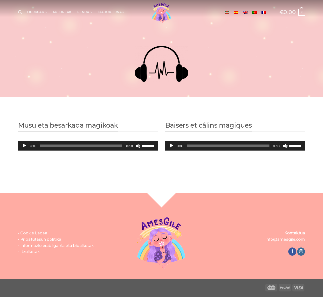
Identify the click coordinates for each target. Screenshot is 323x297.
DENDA (84, 12)
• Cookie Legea (32, 233)
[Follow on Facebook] (292, 251)
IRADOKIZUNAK (111, 12)
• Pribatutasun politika (39, 239)
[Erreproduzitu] (24, 145)
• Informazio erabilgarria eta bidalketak (56, 245)
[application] (88, 146)
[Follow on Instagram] (301, 251)
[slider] (81, 146)
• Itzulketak (29, 251)
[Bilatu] (20, 12)
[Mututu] (138, 145)
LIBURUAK (37, 12)
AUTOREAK (62, 12)
